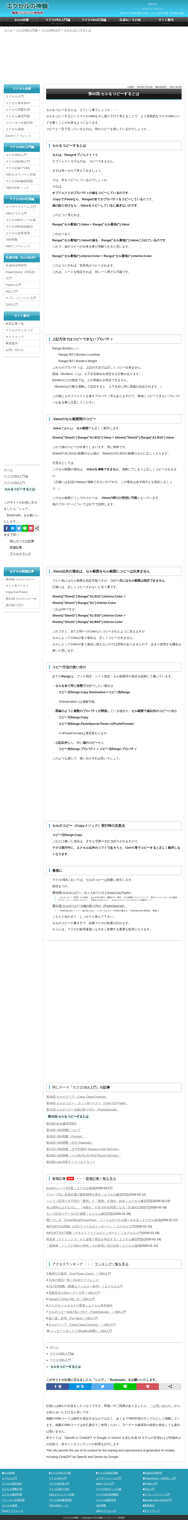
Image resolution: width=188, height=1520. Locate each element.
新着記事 (64, 1178)
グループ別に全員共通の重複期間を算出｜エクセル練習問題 (87, 1194)
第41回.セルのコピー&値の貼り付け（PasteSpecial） (89, 906)
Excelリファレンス (18, 135)
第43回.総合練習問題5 (61, 1123)
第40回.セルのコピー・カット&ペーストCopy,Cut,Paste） (92, 892)
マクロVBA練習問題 (19, 181)
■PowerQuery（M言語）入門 (159, 1477)
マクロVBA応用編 (94, 21)
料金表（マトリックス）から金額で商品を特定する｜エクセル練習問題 (95, 1239)
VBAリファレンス (18, 246)
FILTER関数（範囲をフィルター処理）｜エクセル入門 (86, 1286)
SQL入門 (12, 291)
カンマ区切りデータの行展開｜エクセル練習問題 (79, 1213)
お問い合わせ (16, 350)
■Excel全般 (8, 1472)
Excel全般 (22, 21)
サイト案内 (166, 21)
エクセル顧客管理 (18, 233)
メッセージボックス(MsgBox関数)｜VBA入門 (81, 1330)
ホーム (54, 1346)
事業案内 (12, 343)
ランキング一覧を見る (111, 1264)
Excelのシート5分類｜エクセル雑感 (70, 1188)
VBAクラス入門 (16, 213)
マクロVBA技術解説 (19, 226)
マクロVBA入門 (85, 1087)
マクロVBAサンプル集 (21, 220)
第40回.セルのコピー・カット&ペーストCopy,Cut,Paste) (21, 586)
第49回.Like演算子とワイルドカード (71, 1162)
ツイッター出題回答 (19, 122)
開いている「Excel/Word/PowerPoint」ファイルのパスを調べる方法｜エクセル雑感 (103, 1219)
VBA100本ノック (17, 187)
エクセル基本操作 (18, 103)
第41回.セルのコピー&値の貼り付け (21, 602)
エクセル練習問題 (18, 116)
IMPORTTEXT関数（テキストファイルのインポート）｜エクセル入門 (94, 1232)
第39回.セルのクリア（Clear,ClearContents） (77, 1096)
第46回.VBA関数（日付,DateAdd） (69, 1142)
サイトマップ (15, 337)
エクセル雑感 (15, 129)
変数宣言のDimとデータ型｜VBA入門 (74, 1292)
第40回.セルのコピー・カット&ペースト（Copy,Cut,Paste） (87, 1103)
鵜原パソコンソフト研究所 (112, 1517)
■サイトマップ (151, 1510)
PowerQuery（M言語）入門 (21, 275)
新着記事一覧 (15, 323)
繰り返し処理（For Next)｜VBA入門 (73, 1318)
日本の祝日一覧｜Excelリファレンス (74, 1279)
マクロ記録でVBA (18, 168)
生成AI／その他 (130, 21)
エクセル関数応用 (18, 109)
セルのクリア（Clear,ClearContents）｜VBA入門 (82, 1324)
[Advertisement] (94, 58)
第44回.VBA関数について (63, 1130)
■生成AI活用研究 (152, 1472)
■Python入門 (150, 1483)
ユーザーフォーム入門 (21, 207)
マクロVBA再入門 (18, 161)
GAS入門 (12, 304)
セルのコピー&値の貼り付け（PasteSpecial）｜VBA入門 (87, 1311)
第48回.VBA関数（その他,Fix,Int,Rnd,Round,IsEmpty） (83, 1155)
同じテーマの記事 (22, 541)
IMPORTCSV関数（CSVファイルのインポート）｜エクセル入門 (90, 1226)
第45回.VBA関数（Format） (65, 1136)
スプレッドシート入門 (21, 298)
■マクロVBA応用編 (107, 1472)
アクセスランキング (68, 1264)
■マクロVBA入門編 (60, 1472)
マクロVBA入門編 (58, 21)
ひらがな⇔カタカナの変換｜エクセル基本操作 (81, 1305)
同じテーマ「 (62, 1087)
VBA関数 (12, 239)
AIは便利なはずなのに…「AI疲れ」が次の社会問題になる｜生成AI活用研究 (97, 1207)
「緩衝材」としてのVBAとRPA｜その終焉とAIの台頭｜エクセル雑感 (93, 1245)
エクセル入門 (15, 96)
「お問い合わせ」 (162, 1405)
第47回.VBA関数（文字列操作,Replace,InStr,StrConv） (83, 1149)
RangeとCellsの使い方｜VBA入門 (72, 1298)
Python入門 (13, 285)
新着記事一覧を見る (101, 1178)
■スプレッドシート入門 (156, 1494)
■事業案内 (149, 1504)
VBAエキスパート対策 (21, 174)
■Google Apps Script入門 (157, 1499)
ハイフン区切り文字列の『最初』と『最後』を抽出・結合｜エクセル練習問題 (99, 1200)
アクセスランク (20, 554)
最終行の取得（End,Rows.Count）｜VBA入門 (80, 1273)
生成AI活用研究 (16, 265)
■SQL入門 (149, 1488)
